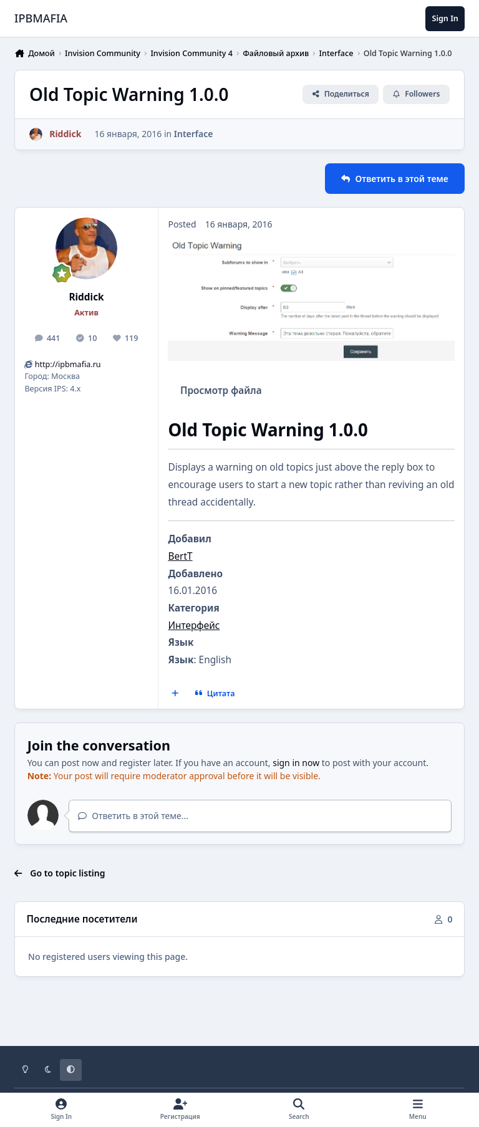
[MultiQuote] (175, 694)
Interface (193, 134)
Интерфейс (194, 625)
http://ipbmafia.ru (68, 364)
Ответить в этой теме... (133, 816)
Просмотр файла (221, 390)
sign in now (296, 763)
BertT (180, 556)
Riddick (86, 297)
